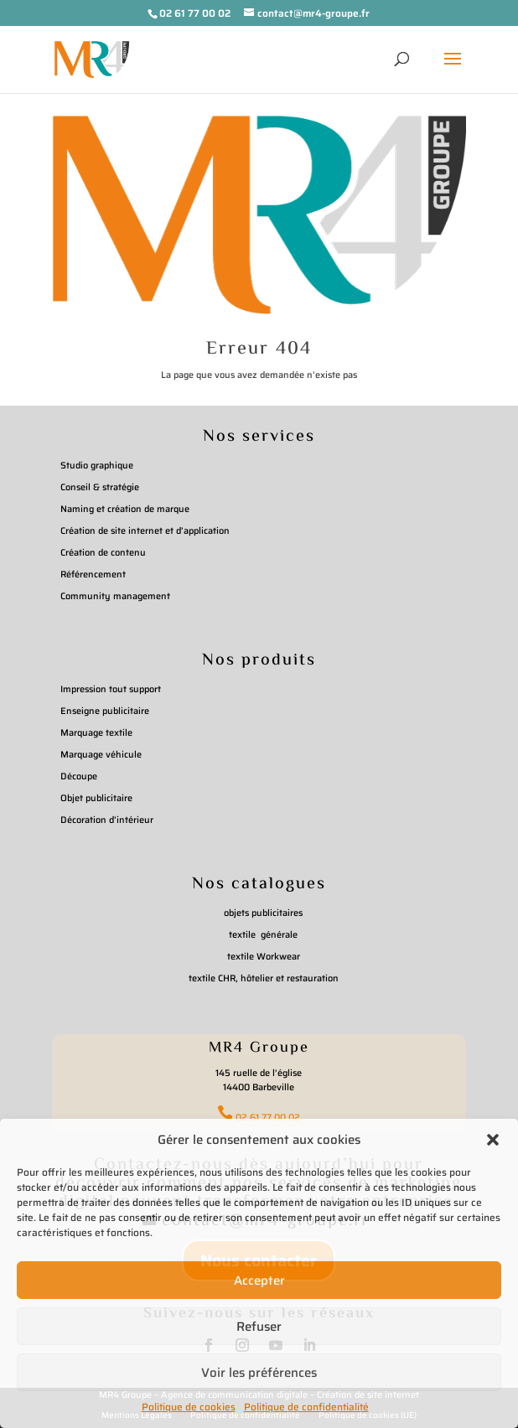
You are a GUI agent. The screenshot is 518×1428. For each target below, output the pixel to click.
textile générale (263, 935)
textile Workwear (263, 956)
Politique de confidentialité (306, 1407)
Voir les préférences (259, 1373)
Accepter (259, 1280)
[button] (492, 1139)
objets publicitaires (263, 913)
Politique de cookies (189, 1407)
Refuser (259, 1327)
